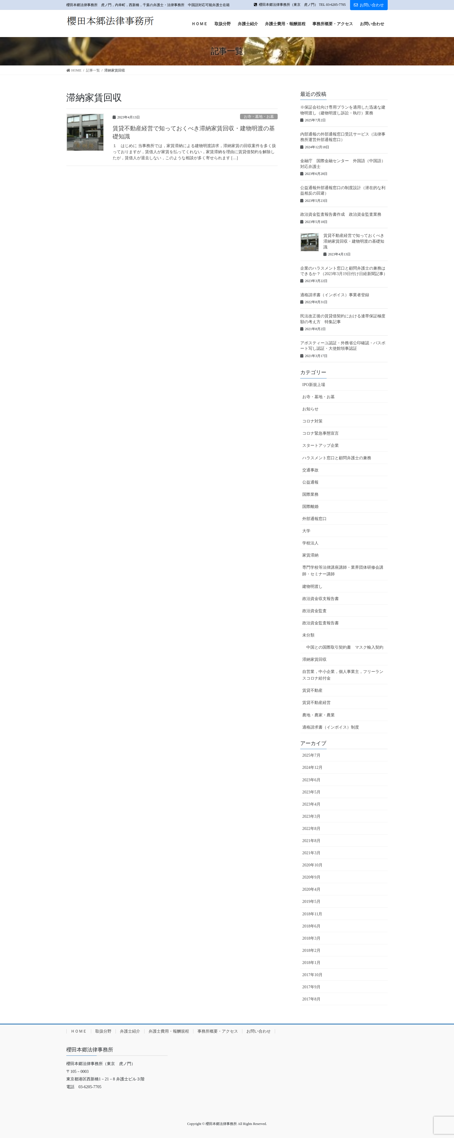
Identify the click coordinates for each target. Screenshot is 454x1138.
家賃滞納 (310, 555)
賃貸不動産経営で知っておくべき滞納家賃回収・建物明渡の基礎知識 (353, 241)
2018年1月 (311, 962)
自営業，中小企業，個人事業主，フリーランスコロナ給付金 (342, 674)
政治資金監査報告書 (320, 623)
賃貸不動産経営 (316, 702)
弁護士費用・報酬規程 (169, 1031)
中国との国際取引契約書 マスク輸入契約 (344, 647)
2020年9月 (311, 877)
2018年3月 (311, 938)
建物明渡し (312, 586)
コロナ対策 (312, 421)
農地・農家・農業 (318, 715)
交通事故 (310, 470)
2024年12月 (312, 767)
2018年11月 (312, 914)
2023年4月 (311, 804)
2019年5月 (311, 901)
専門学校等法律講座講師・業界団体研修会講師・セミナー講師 (342, 570)
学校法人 (310, 543)
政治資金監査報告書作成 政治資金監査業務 (340, 214)
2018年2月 (311, 950)
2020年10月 (312, 865)
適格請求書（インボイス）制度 (330, 727)
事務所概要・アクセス (217, 1031)
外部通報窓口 (314, 519)
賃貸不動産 (312, 690)
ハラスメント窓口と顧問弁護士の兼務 (336, 458)
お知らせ (310, 409)
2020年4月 (311, 889)
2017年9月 (311, 987)
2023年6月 (311, 780)
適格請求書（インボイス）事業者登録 (334, 295)
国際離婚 (310, 506)
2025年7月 (311, 755)
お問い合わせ (369, 5)
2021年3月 (311, 853)
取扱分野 (103, 1031)
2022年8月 (311, 828)
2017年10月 (312, 975)
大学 (306, 531)
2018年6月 (311, 926)
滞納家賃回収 (314, 659)
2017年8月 (311, 999)
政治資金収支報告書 (320, 599)
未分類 (308, 635)
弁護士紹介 (130, 1031)
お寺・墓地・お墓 (259, 117)
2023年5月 (311, 792)
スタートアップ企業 (320, 445)
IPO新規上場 (313, 385)
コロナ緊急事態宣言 (320, 433)
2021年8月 (311, 841)
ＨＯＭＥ (79, 1031)
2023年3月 (311, 816)
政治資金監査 (314, 611)
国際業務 (310, 494)
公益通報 (310, 482)
